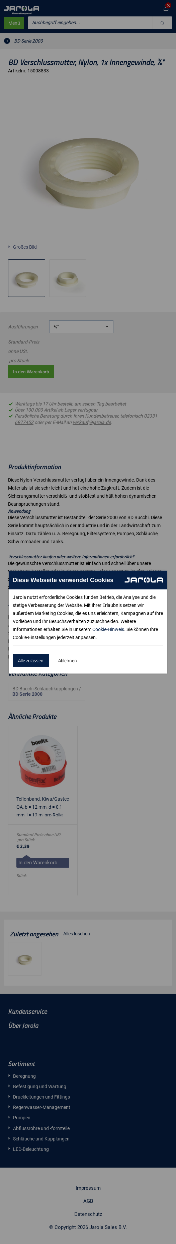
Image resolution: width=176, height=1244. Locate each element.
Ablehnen (67, 660)
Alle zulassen (30, 660)
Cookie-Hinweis (108, 629)
